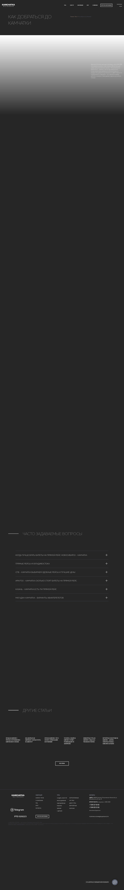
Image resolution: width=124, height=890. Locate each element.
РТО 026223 (20, 816)
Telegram (19, 809)
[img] (8, 5)
